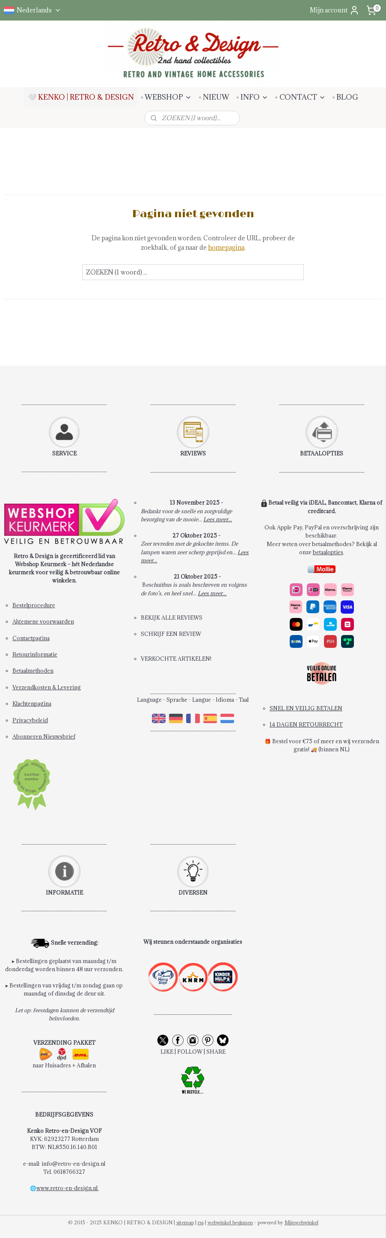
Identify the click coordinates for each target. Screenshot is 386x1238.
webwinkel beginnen (230, 1222)
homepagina (226, 247)
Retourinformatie (34, 654)
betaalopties (328, 552)
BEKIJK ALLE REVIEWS (171, 617)
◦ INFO (252, 97)
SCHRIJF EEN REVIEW (171, 633)
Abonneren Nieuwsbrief (43, 736)
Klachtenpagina (31, 703)
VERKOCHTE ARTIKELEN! (176, 658)
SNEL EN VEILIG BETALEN (306, 708)
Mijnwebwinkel (301, 1222)
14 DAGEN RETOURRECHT (306, 724)
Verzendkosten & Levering (46, 687)
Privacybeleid (30, 720)
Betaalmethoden (32, 670)
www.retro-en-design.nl (67, 1188)
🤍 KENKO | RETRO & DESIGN (81, 97)
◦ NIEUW (214, 97)
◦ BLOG (346, 97)
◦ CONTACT (300, 97)
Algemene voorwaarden (43, 621)
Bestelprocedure (33, 605)
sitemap (185, 1222)
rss (201, 1222)
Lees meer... (217, 519)
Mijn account (334, 10)
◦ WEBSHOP (166, 97)
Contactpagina (31, 638)
